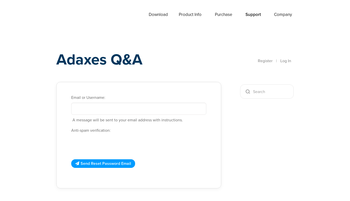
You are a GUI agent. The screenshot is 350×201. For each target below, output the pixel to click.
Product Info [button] (190, 14)
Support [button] (253, 14)
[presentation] (109, 145)
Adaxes (68, 15)
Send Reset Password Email (106, 163)
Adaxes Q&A (99, 59)
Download (158, 14)
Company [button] (283, 14)
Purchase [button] (223, 14)
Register (265, 61)
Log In (285, 61)
